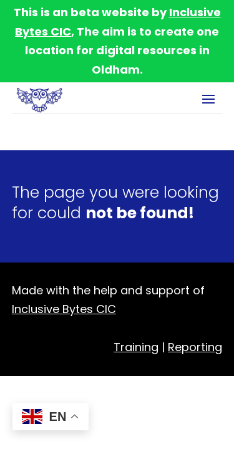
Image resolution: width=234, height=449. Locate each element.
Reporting (195, 347)
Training (136, 347)
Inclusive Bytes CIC (64, 309)
